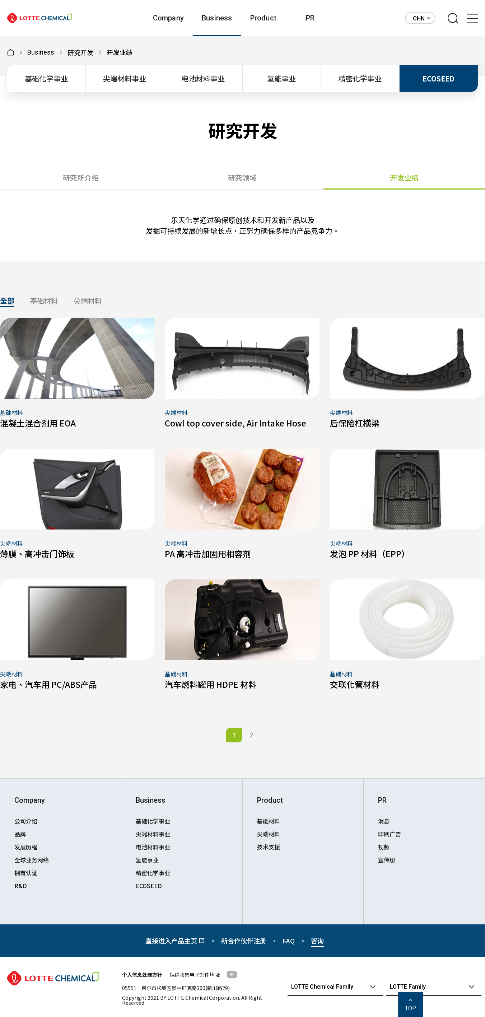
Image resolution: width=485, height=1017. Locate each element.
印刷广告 (389, 834)
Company (168, 18)
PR (310, 18)
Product (263, 18)
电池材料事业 (203, 78)
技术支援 (268, 847)
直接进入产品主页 (175, 940)
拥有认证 (25, 873)
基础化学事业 (46, 78)
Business (217, 18)
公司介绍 (25, 821)
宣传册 (386, 860)
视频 (384, 847)
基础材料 (44, 301)
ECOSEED (438, 78)
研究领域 (242, 177)
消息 (384, 821)
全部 (7, 301)
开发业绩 (404, 177)
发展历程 (25, 847)
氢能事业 (281, 78)
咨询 (317, 940)
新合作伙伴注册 (243, 940)
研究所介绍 (81, 177)
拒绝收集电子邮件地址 (194, 974)
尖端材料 (88, 301)
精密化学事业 (360, 78)
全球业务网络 (31, 860)
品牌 (20, 834)
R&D (20, 885)
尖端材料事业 (124, 78)
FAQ (289, 940)
